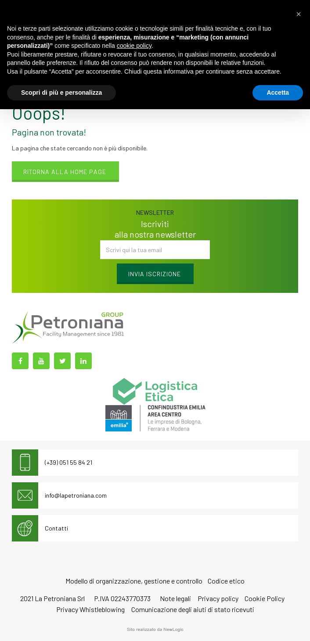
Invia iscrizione (154, 274)
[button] (299, 14)
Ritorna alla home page (64, 171)
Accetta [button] (278, 92)
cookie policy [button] (134, 45)
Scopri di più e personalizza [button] (61, 92)
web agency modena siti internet (155, 629)
